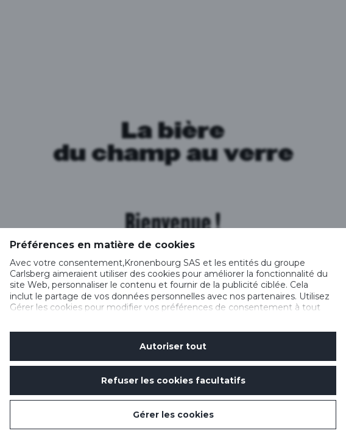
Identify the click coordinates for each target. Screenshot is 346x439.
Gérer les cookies (173, 414)
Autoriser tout (173, 346)
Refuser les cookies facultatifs (173, 380)
